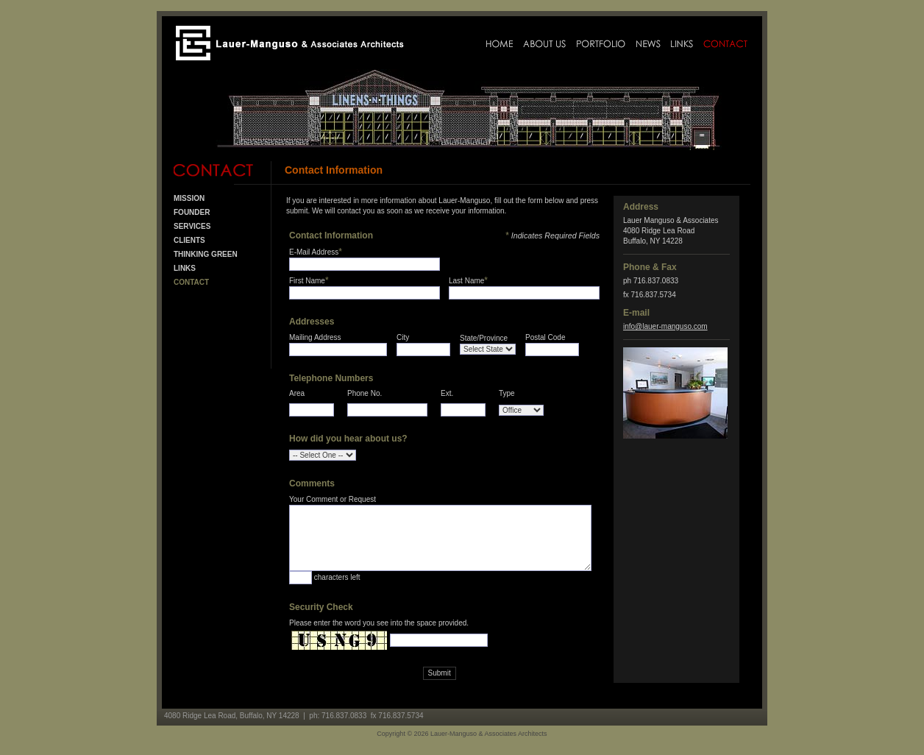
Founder (192, 212)
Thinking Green (206, 254)
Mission (189, 198)
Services (192, 226)
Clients (189, 240)
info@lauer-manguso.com (665, 326)
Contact (191, 282)
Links (185, 268)
